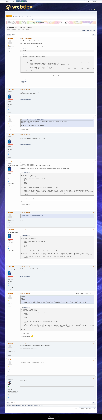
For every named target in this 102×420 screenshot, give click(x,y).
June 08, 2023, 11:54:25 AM (25, 89)
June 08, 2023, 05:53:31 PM (26, 161)
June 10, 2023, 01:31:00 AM (25, 293)
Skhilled (10, 378)
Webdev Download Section (25, 99)
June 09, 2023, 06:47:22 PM (25, 266)
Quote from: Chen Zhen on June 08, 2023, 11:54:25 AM (33, 119)
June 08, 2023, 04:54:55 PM (25, 134)
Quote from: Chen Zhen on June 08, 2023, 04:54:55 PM (33, 215)
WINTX (9, 359)
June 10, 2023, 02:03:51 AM (25, 343)
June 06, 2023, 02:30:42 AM (26, 38)
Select (24, 48)
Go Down (9, 34)
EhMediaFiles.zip (25, 201)
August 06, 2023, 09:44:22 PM (25, 359)
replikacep (10, 38)
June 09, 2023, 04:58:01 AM (25, 229)
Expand (27, 172)
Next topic (92, 30)
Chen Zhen (11, 89)
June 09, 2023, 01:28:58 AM (25, 212)
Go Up (8, 402)
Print (94, 34)
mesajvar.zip (23, 79)
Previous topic (85, 30)
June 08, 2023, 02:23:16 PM (25, 116)
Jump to (76, 408)
